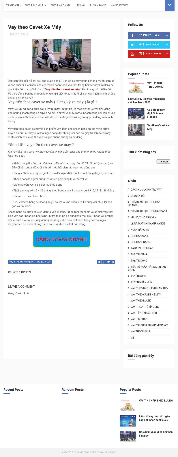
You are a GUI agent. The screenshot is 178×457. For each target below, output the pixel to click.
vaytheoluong (140, 331)
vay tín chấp (43, 262)
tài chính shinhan (142, 248)
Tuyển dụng (98, 5)
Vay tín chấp (34, 5)
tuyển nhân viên (141, 282)
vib (133, 337)
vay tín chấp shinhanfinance (149, 325)
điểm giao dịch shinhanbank (149, 211)
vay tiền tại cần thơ (144, 313)
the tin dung (139, 254)
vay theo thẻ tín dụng (145, 306)
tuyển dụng (138, 275)
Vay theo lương (141, 300)
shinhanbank (139, 236)
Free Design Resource (104, 452)
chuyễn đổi (138, 195)
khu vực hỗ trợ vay (143, 217)
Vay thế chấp (60, 5)
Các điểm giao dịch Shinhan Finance (156, 113)
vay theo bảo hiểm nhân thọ (149, 288)
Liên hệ (80, 5)
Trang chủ (13, 5)
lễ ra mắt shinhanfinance (148, 223)
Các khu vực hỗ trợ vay (146, 189)
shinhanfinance (141, 242)
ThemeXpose (82, 452)
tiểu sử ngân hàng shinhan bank (147, 268)
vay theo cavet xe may (21, 262)
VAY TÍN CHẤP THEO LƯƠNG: (156, 400)
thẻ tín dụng (139, 260)
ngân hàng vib (140, 229)
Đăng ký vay (119, 5)
